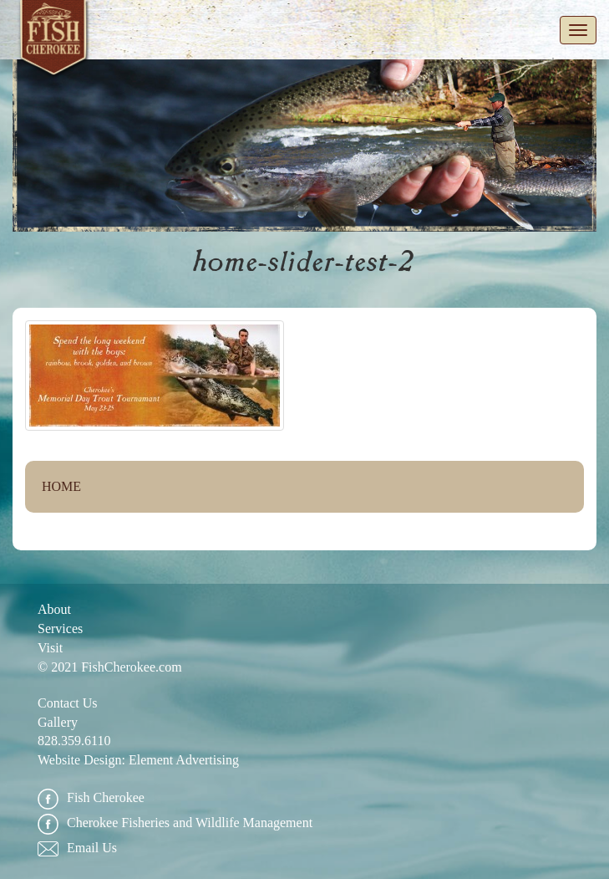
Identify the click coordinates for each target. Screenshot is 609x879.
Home (61, 486)
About (54, 609)
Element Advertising (184, 760)
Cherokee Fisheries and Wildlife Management (175, 823)
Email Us (77, 848)
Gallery (58, 722)
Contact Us (68, 703)
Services (60, 628)
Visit (50, 648)
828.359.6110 (74, 740)
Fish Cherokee (54, 41)
